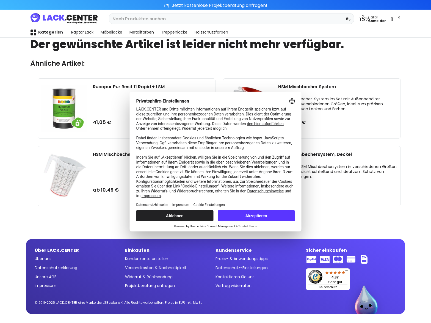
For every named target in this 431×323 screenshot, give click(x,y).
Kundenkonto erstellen (146, 258)
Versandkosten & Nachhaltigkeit (155, 267)
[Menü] (346, 271)
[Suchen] (348, 18)
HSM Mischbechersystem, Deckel (315, 155)
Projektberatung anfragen (150, 285)
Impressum (45, 285)
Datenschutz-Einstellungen (242, 267)
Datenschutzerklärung (56, 267)
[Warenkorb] (395, 18)
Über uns (43, 258)
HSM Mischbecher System (307, 87)
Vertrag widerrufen (234, 285)
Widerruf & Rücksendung (149, 277)
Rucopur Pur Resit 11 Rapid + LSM (129, 87)
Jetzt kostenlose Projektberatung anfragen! (215, 5)
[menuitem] (373, 18)
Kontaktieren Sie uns (235, 277)
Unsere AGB (46, 277)
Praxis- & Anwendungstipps (242, 258)
